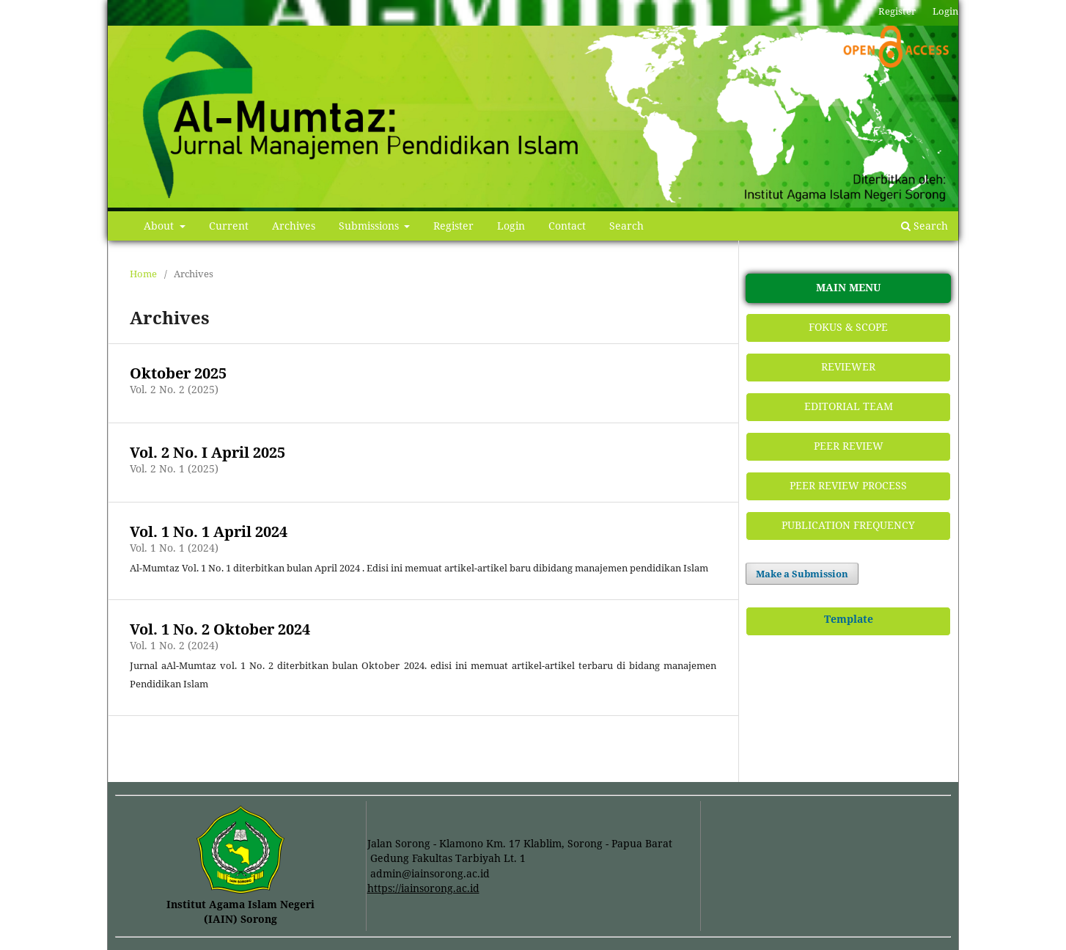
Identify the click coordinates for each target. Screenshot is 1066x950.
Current (229, 226)
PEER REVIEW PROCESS (848, 485)
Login (511, 226)
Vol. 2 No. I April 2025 (207, 452)
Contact (567, 226)
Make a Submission (802, 573)
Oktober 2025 (178, 373)
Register (453, 226)
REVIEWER (848, 366)
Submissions (370, 226)
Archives (293, 226)
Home (143, 273)
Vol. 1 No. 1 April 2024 (208, 531)
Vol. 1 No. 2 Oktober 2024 (220, 629)
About (160, 226)
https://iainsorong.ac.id (423, 888)
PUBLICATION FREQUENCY (848, 525)
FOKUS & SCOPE (848, 327)
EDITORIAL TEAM (848, 406)
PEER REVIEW (848, 446)
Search (626, 226)
